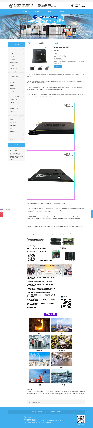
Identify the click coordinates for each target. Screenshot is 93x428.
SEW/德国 (12, 114)
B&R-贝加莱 (12, 53)
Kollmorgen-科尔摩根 (14, 108)
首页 (13, 11)
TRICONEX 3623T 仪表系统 (35, 402)
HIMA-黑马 (12, 65)
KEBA (11, 128)
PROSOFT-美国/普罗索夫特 (15, 116)
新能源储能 (12, 139)
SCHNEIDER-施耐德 (14, 71)
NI (10, 79)
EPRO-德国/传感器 (13, 122)
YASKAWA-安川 (13, 85)
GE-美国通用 (12, 59)
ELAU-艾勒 (12, 82)
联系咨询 (58, 66)
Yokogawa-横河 (13, 88)
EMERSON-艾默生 (13, 68)
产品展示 (37, 11)
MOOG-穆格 (12, 131)
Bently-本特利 (12, 56)
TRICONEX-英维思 (13, 73)
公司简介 (25, 11)
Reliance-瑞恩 (12, 111)
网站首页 (34, 411)
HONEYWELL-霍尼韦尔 (14, 76)
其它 (11, 137)
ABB (11, 48)
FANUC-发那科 (13, 125)
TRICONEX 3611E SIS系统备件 (36, 400)
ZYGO (11, 134)
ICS (10, 105)
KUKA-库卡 (12, 94)
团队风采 (50, 11)
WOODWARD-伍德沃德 (14, 102)
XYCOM (11, 119)
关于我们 (78, 1)
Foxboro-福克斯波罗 (14, 62)
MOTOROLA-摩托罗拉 (14, 96)
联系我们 (83, 1)
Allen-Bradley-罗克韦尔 (14, 50)
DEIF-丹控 (12, 91)
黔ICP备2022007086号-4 (29, 424)
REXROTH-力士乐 (13, 99)
